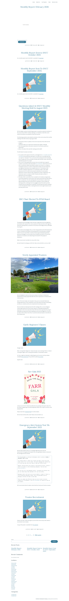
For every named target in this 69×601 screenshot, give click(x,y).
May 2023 (13, 577)
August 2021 (13, 582)
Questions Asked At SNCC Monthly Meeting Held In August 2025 (34, 107)
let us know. (40, 356)
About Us (38, 2)
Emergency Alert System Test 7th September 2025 (34, 426)
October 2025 (13, 564)
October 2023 (13, 575)
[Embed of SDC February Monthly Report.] (26, 25)
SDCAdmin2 (27, 98)
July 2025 (13, 566)
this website (35, 524)
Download (22, 41)
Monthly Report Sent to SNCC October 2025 (34, 54)
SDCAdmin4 (28, 45)
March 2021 (13, 587)
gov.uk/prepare (36, 480)
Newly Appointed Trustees (35, 255)
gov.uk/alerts (22, 468)
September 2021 (14, 581)
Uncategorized (13, 595)
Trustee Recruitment (34, 497)
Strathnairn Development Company (41, 598)
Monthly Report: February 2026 (34, 7)
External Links (54, 2)
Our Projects (44, 2)
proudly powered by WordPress (53, 598)
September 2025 (14, 565)
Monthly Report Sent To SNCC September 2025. (34, 69)
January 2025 (13, 570)
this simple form (24, 356)
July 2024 (13, 574)
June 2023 (13, 576)
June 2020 (13, 588)
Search (12, 539)
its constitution (39, 163)
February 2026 (13, 563)
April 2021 (13, 586)
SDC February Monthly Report (22, 40)
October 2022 (13, 579)
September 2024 (14, 571)
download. (41, 58)
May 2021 (12, 585)
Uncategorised (41, 45)
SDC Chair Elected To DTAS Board (34, 199)
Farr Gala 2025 (34, 371)
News (49, 2)
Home (34, 2)
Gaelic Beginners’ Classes (34, 324)
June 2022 (13, 580)
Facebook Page (28, 411)
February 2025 (13, 569)
